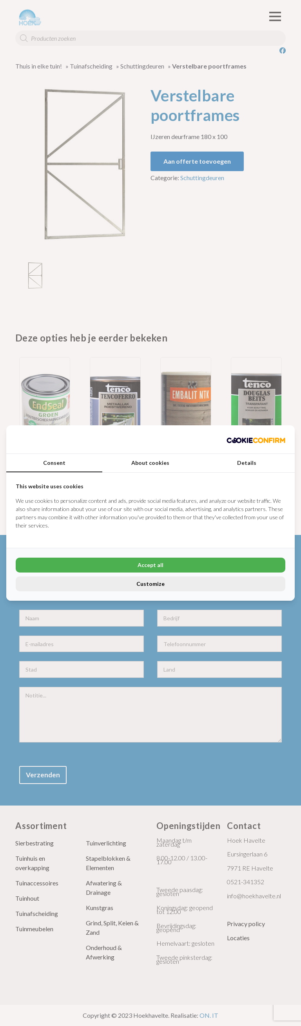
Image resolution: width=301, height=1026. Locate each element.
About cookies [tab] (150, 462)
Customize (150, 583)
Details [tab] (246, 462)
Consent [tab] (54, 462)
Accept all (150, 565)
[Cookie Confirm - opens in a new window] (256, 439)
